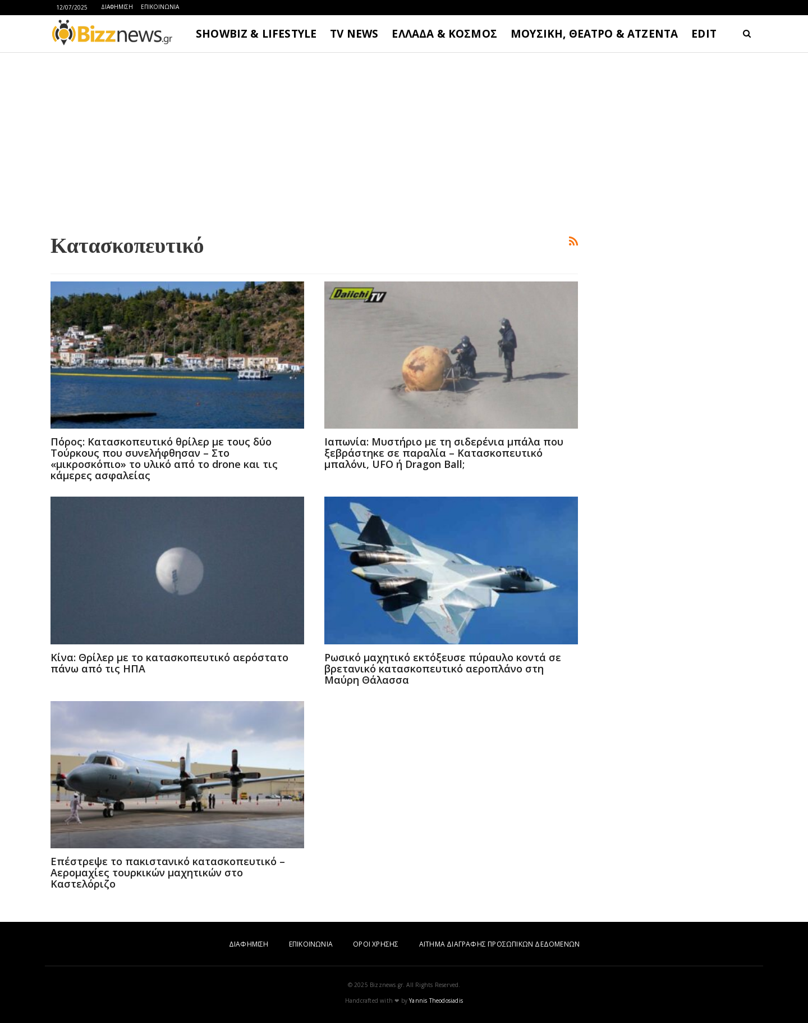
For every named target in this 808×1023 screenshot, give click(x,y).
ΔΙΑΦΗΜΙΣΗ (117, 7)
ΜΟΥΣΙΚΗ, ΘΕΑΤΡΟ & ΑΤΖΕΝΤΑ (594, 33)
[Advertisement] (314, 141)
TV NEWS (354, 33)
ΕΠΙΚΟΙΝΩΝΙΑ (160, 7)
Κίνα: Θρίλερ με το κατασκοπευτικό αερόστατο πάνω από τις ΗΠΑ (169, 663)
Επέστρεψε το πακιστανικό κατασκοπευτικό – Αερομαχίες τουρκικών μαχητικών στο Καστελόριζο (167, 872)
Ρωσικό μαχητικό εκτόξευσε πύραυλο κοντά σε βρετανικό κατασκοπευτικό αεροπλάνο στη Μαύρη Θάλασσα (442, 668)
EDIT (704, 33)
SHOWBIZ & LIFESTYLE (256, 33)
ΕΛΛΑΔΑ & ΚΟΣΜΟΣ (444, 33)
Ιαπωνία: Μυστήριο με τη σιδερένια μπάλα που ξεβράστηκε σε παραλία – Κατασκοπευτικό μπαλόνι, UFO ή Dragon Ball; (443, 453)
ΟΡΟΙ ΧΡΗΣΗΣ (375, 944)
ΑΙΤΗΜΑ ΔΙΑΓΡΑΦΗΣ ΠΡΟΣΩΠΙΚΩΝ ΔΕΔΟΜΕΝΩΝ (499, 944)
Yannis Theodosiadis (436, 1000)
